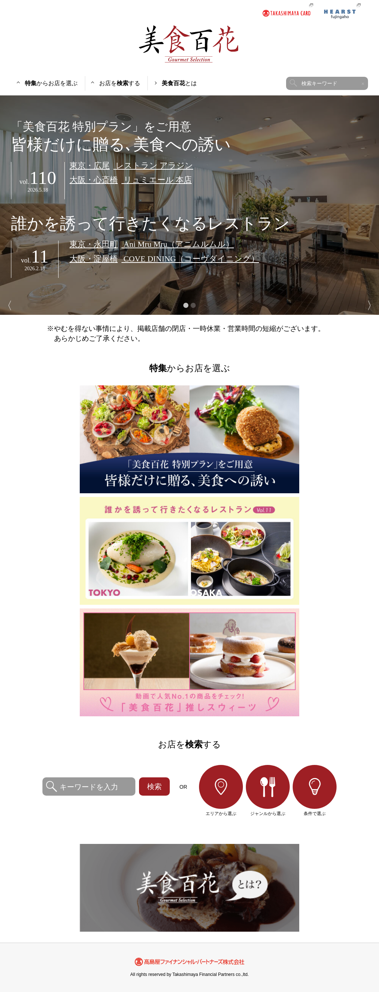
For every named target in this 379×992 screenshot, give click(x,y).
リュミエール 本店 (131, 179)
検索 (154, 786)
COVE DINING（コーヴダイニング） (164, 258)
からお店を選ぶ (51, 83)
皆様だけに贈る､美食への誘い (189, 137)
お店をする (119, 83)
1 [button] (185, 305)
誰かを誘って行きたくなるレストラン (150, 224)
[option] (189, 205)
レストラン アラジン (131, 165)
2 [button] (193, 305)
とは (179, 83)
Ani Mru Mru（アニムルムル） (152, 244)
